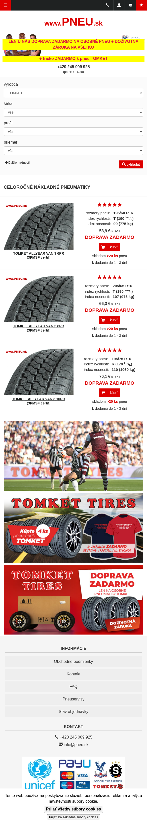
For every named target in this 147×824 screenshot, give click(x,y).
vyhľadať (131, 164)
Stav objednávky (73, 711)
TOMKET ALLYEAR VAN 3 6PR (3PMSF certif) (38, 255)
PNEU (73, 21)
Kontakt (73, 674)
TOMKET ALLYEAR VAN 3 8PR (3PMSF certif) (38, 328)
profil (8, 123)
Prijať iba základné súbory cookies (73, 817)
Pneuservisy (73, 699)
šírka (8, 103)
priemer (10, 142)
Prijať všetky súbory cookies (73, 809)
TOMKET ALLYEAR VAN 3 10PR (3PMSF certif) (38, 401)
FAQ (73, 686)
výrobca (11, 84)
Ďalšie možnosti (17, 162)
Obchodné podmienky (73, 661)
